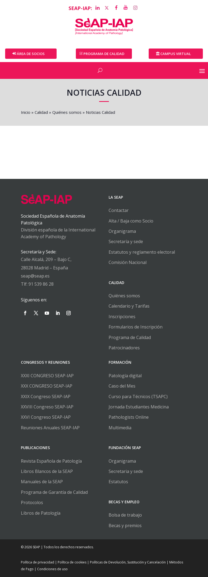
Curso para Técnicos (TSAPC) (138, 396)
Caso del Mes (122, 386)
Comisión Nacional (128, 262)
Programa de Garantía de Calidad (54, 492)
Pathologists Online (129, 417)
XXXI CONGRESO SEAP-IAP (47, 376)
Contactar (119, 210)
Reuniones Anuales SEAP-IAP (50, 428)
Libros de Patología (40, 513)
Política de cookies (72, 562)
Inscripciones (122, 317)
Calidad (41, 112)
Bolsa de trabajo (125, 515)
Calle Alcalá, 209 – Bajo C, (46, 259)
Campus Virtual (175, 53)
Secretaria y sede (126, 471)
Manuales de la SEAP (42, 482)
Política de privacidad (37, 562)
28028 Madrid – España (44, 268)
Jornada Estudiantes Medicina (139, 407)
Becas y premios (125, 525)
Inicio (25, 112)
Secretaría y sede (126, 241)
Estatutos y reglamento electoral (142, 252)
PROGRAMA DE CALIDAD (103, 53)
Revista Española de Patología (51, 461)
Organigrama (122, 231)
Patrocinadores (124, 348)
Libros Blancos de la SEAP (47, 471)
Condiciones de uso (52, 569)
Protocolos (32, 502)
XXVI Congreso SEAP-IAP (46, 417)
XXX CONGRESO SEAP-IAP (46, 386)
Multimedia (120, 428)
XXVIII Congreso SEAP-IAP (47, 407)
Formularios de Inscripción (135, 327)
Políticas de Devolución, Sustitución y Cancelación (128, 562)
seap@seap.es (35, 276)
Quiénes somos (67, 112)
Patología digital (125, 376)
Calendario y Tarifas (129, 306)
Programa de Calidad (130, 337)
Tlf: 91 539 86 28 (37, 284)
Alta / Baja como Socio (131, 221)
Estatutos (118, 482)
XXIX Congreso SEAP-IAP (45, 396)
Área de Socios (31, 53)
